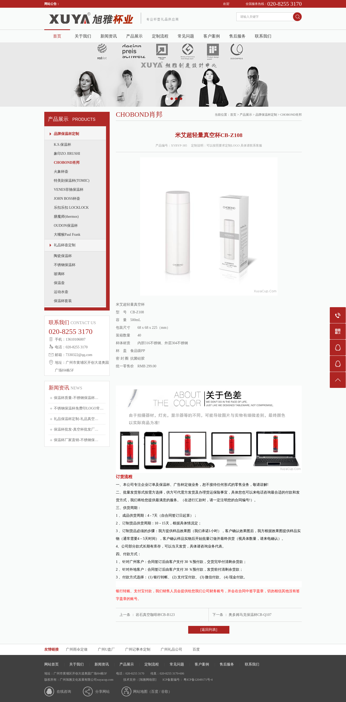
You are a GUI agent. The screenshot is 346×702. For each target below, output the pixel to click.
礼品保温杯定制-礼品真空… (76, 419)
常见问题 (186, 36)
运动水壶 (61, 292)
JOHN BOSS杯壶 (67, 198)
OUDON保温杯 (66, 225)
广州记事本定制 (137, 649)
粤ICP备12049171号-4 (198, 679)
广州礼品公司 (171, 649)
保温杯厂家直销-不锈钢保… (76, 440)
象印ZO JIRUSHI (67, 154)
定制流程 (160, 36)
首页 (57, 36)
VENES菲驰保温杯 (68, 190)
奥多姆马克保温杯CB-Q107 (250, 615)
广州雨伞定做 (77, 649)
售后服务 (237, 36)
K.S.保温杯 (62, 145)
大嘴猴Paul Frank (67, 234)
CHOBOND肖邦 (67, 163)
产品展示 (134, 36)
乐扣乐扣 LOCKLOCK (71, 207)
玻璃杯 (59, 274)
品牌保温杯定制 (66, 134)
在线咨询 (64, 692)
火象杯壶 (61, 172)
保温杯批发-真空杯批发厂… (76, 429)
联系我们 (263, 36)
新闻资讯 (108, 36)
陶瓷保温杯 (63, 256)
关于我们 (83, 36)
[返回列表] (208, 630)
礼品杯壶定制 (64, 245)
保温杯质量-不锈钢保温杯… (76, 398)
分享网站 (102, 692)
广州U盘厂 (106, 649)
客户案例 (211, 36)
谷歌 (164, 692)
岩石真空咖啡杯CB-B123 (155, 615)
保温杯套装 (63, 301)
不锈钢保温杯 (64, 265)
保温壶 (59, 283)
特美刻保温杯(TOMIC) (71, 181)
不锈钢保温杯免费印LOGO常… (78, 408)
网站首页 (51, 664)
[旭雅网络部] (147, 679)
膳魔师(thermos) (66, 216)
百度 (196, 649)
